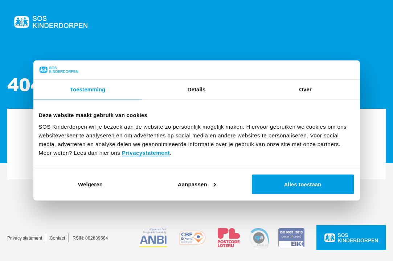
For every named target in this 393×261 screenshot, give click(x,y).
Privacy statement (24, 238)
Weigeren (90, 184)
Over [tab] (305, 89)
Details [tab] (197, 89)
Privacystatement (146, 152)
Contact (57, 238)
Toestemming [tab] (88, 89)
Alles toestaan (302, 184)
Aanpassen (197, 184)
